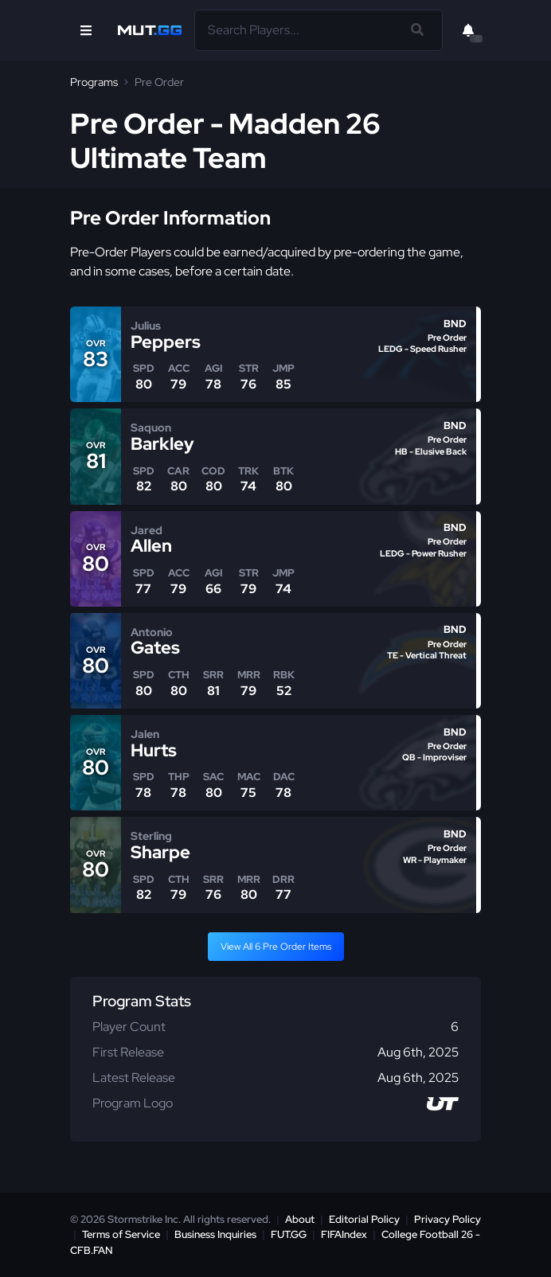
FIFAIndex (344, 1234)
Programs (94, 82)
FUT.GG (289, 1234)
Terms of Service (121, 1234)
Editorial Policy (364, 1219)
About (300, 1219)
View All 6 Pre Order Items (276, 946)
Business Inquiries (215, 1234)
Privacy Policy (447, 1219)
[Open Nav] (86, 30)
